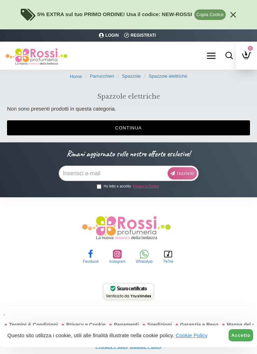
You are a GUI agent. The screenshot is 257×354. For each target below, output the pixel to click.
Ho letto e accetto (129, 186)
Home (76, 76)
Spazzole (131, 76)
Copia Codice (210, 14)
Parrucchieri (102, 76)
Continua (128, 127)
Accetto (241, 335)
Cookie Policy (192, 335)
